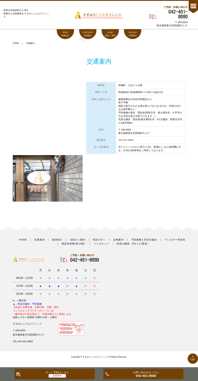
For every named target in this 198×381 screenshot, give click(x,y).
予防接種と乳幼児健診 (144, 239)
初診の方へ (99, 239)
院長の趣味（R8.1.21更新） (133, 243)
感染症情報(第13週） (74, 243)
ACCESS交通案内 (132, 33)
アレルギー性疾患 (174, 239)
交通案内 (39, 239)
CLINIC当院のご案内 (110, 33)
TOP (192, 359)
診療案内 (118, 239)
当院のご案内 (77, 239)
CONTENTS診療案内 (88, 33)
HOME (16, 43)
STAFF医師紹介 (65, 33)
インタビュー (101, 243)
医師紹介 (57, 239)
